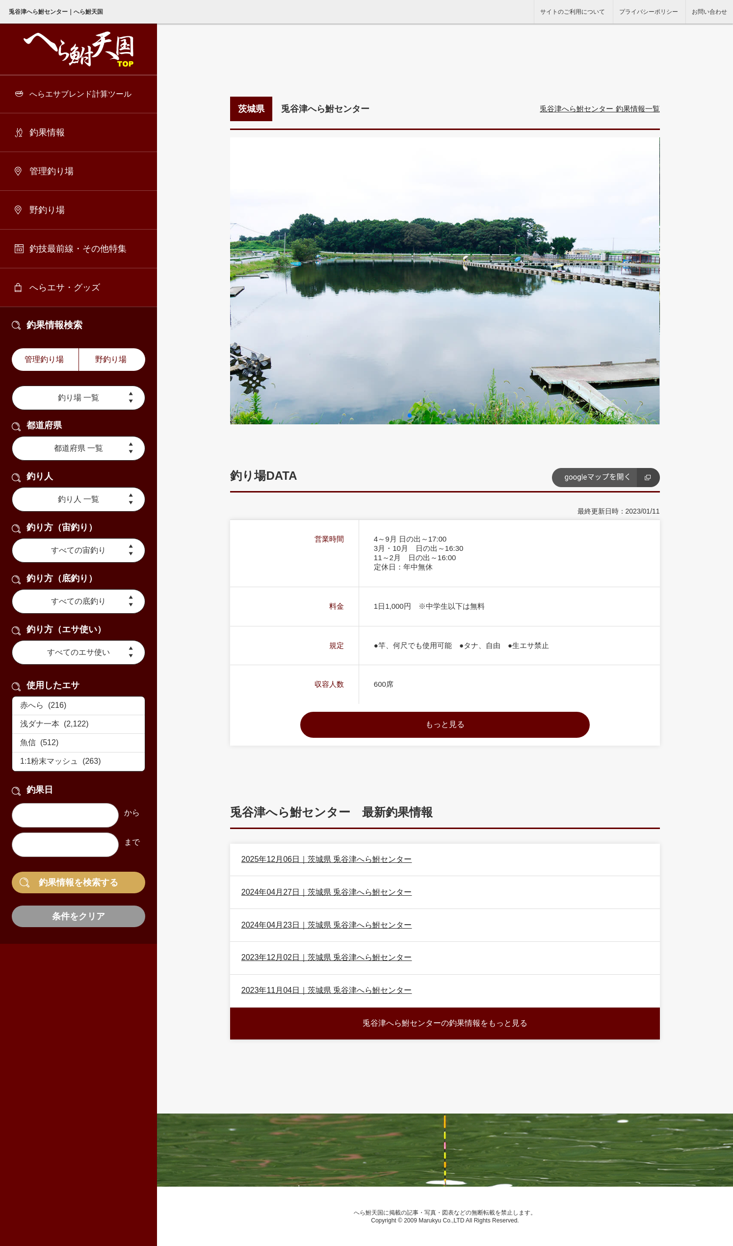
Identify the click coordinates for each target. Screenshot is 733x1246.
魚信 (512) (78, 743)
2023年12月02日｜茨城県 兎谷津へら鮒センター (326, 957)
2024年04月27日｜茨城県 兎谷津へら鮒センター (326, 892)
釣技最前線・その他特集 (78, 249)
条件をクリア (78, 916)
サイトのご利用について (572, 11)
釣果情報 (47, 132)
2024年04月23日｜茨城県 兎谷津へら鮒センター (326, 925)
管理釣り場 (51, 171)
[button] (410, 415)
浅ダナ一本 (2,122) (78, 724)
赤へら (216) (78, 706)
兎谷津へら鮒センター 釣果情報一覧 (599, 108)
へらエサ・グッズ (64, 287)
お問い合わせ (709, 11)
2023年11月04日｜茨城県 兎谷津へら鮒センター (326, 990)
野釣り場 (47, 210)
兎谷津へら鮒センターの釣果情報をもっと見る (445, 1023)
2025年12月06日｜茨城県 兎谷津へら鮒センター (326, 859)
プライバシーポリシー (648, 11)
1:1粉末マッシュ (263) (78, 762)
